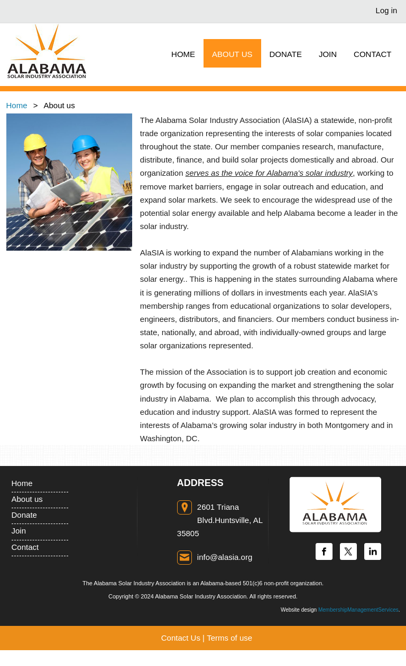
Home (16, 105)
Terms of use (229, 637)
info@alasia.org (224, 557)
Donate (24, 514)
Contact (25, 547)
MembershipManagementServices (358, 610)
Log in (387, 10)
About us (27, 498)
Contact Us (180, 637)
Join (19, 530)
